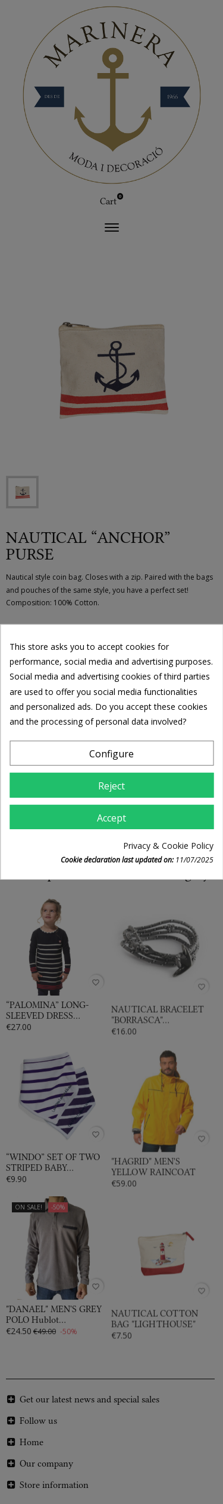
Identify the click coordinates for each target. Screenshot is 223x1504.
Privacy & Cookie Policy (168, 845)
